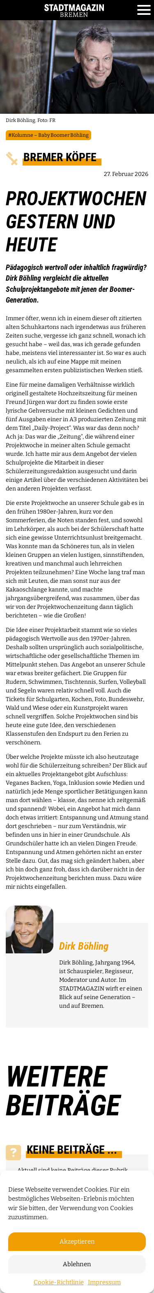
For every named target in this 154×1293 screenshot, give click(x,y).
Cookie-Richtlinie (59, 1282)
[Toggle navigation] (144, 10)
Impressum (104, 1282)
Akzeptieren (77, 1241)
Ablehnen (77, 1264)
